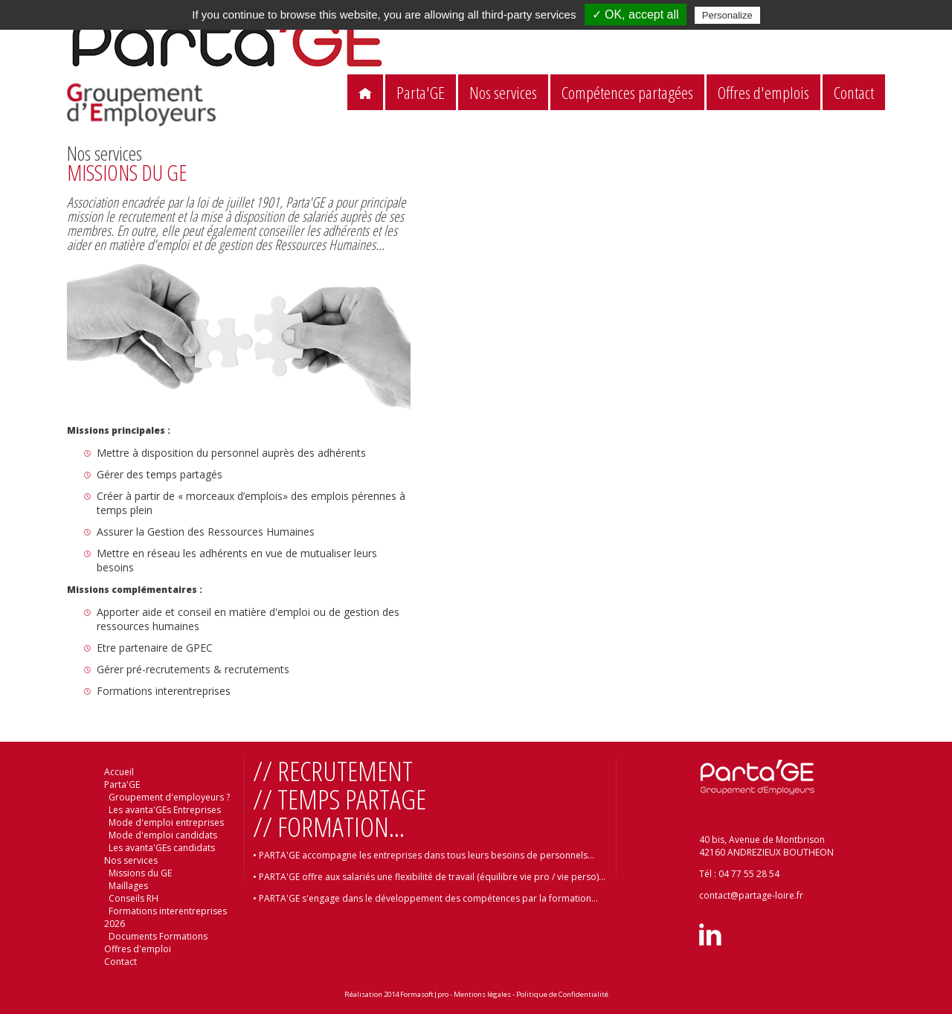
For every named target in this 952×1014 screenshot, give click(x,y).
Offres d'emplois (763, 92)
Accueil (119, 772)
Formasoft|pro (424, 994)
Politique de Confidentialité (562, 994)
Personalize (727, 15)
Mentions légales (482, 994)
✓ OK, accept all (635, 14)
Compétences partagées (627, 92)
